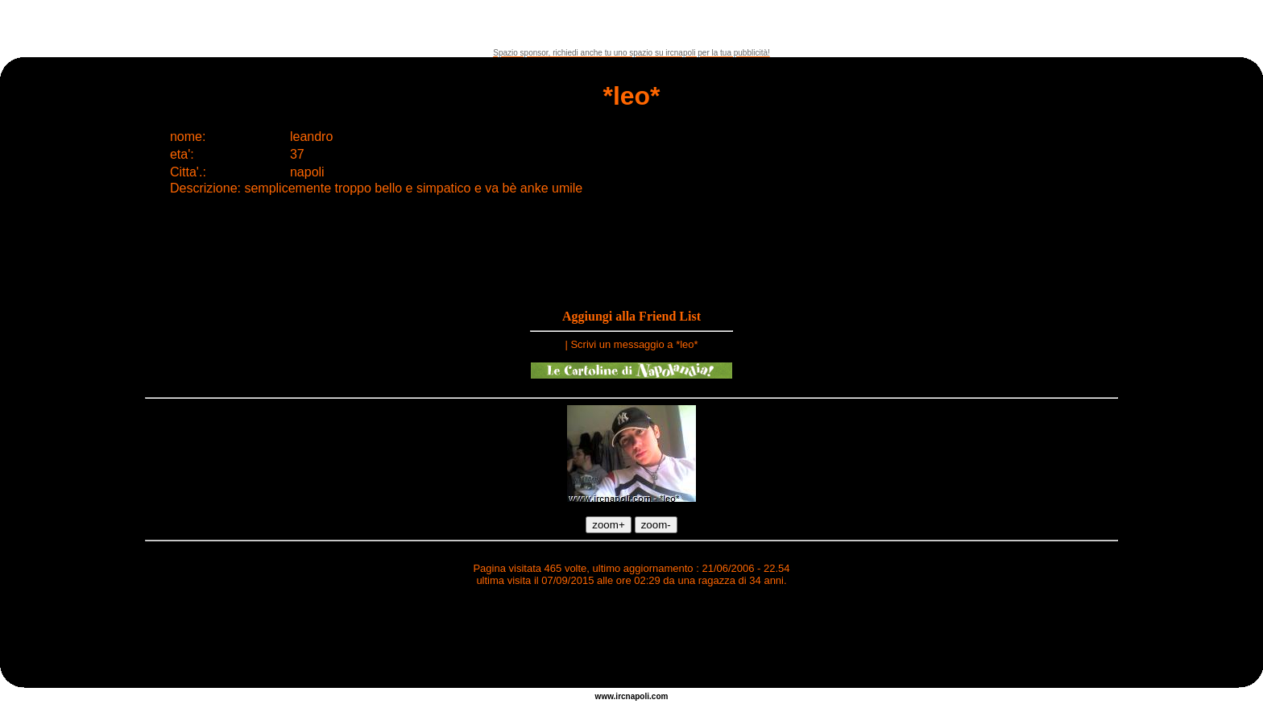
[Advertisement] (631, 24)
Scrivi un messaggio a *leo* (634, 344)
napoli (637, 696)
